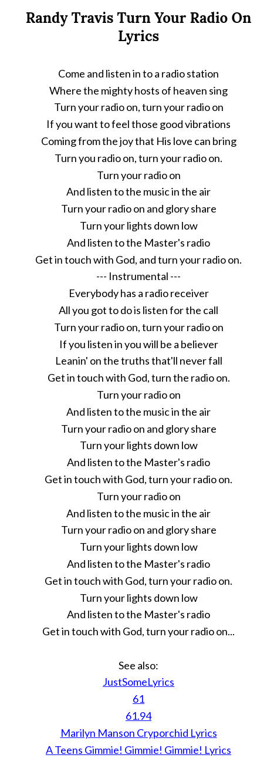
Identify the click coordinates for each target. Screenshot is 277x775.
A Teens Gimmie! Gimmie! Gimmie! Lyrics (138, 749)
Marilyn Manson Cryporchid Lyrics (138, 732)
